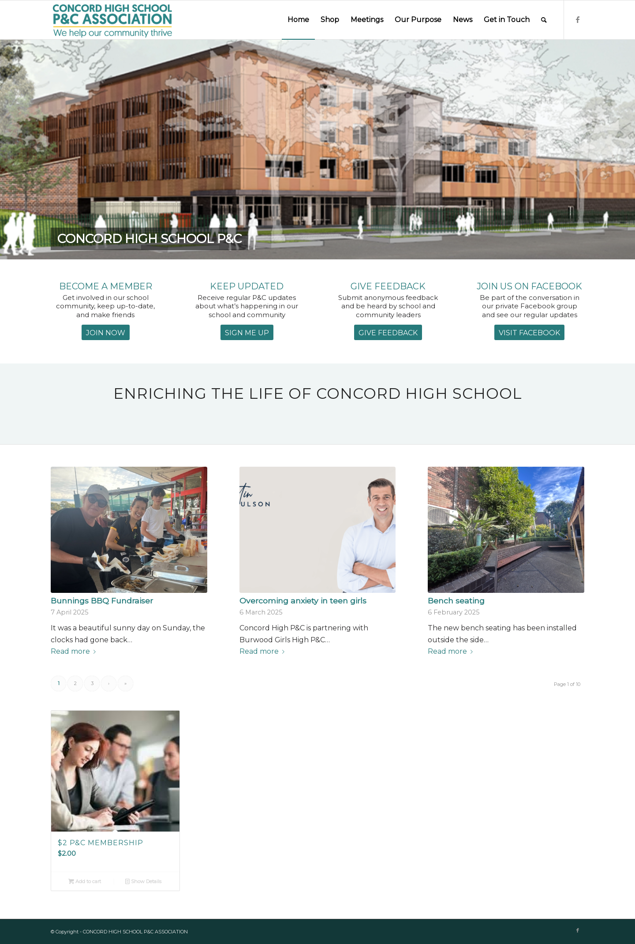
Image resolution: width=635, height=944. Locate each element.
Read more (75, 651)
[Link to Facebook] (577, 19)
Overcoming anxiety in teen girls (302, 600)
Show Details (143, 881)
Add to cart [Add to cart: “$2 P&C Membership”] (84, 881)
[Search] (544, 19)
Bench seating (456, 600)
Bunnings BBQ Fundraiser (102, 600)
